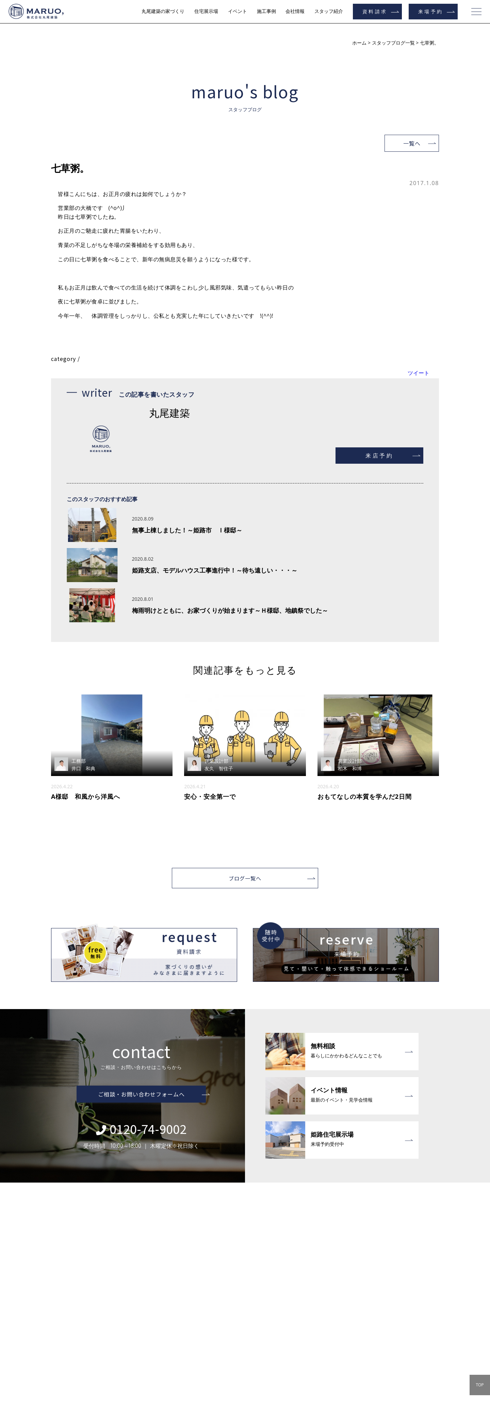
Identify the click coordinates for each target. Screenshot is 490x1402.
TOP (480, 1385)
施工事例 (266, 11)
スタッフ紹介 (328, 11)
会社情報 (295, 11)
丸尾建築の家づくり (163, 11)
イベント (237, 11)
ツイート (418, 373)
